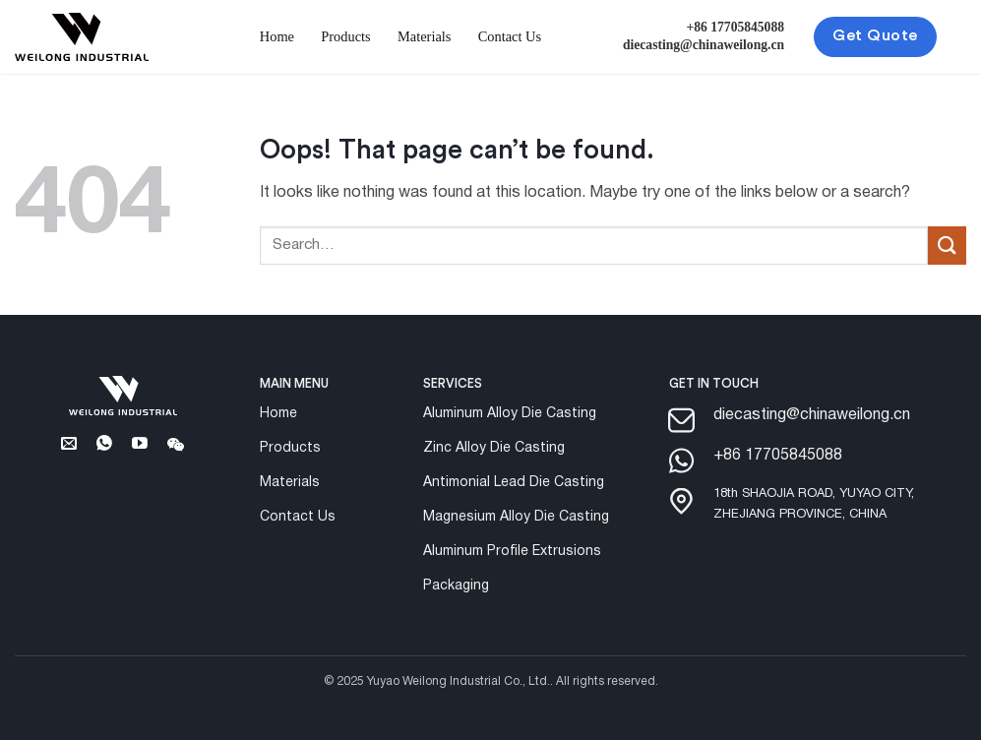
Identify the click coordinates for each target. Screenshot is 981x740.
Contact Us (509, 36)
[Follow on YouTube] (140, 447)
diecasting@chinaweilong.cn (703, 44)
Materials (424, 36)
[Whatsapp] (105, 447)
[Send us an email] (69, 447)
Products (345, 36)
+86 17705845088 (736, 27)
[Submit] (947, 245)
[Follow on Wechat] (175, 447)
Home (277, 36)
